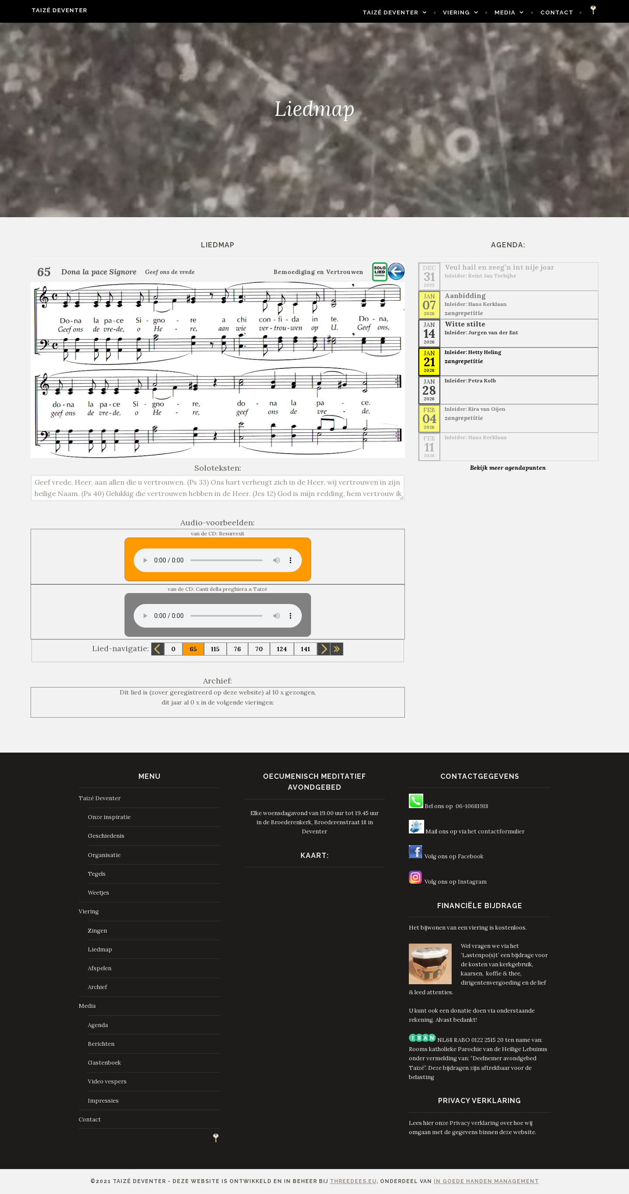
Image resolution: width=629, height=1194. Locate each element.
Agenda (98, 1025)
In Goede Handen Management (486, 1181)
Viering (476, 12)
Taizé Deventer (39, 10)
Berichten (101, 1044)
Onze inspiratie (109, 817)
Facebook (471, 856)
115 (215, 649)
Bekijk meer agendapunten (508, 468)
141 (305, 649)
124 (282, 649)
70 (259, 649)
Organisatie (104, 855)
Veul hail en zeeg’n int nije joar (499, 267)
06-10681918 (472, 806)
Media (525, 12)
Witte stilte (465, 323)
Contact (577, 12)
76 (237, 649)
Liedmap (100, 949)
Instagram (472, 881)
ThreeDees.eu (353, 1181)
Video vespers (107, 1081)
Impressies (103, 1100)
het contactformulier (496, 831)
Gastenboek (104, 1062)
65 (193, 649)
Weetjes (98, 892)
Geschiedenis (106, 836)
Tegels (97, 874)
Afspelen (99, 968)
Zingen (97, 930)
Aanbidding (465, 295)
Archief (97, 987)
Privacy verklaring (474, 1123)
